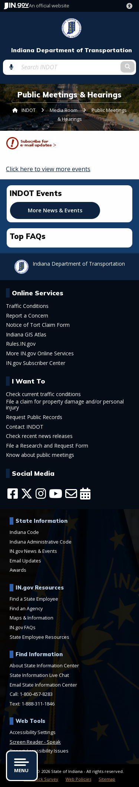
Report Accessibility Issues (39, 751)
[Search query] (69, 67)
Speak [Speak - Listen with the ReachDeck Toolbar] (54, 741)
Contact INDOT (24, 427)
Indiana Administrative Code (41, 542)
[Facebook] (12, 493)
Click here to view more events (48, 169)
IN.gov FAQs (23, 627)
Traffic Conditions (27, 306)
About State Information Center (44, 665)
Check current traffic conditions (43, 394)
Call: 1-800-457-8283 (31, 694)
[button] (130, 6)
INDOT (28, 110)
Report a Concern (27, 316)
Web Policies (78, 779)
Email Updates (25, 561)
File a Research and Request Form (47, 446)
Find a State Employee (34, 599)
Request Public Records (34, 417)
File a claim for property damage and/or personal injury (65, 405)
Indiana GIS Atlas (26, 335)
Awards (18, 570)
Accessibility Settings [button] (33, 732)
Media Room (63, 110)
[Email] (71, 493)
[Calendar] (85, 493)
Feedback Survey (41, 779)
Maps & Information (31, 618)
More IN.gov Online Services (40, 353)
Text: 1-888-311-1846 (32, 704)
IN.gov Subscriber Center (35, 363)
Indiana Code (24, 532)
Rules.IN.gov (21, 344)
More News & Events (55, 210)
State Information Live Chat (39, 675)
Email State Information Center (43, 685)
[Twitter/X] (27, 493)
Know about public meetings (40, 455)
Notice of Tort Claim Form (38, 325)
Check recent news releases (39, 436)
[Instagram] (41, 493)
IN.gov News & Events (33, 551)
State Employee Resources (39, 637)
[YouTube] (55, 493)
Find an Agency (26, 608)
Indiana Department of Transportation (71, 50)
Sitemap (107, 779)
